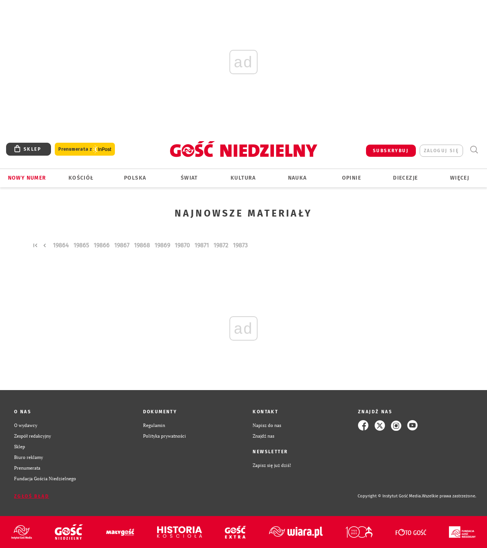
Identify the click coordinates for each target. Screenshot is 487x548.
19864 (61, 245)
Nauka (297, 178)
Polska (135, 178)
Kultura (243, 178)
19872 (220, 245)
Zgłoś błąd (31, 496)
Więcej (459, 178)
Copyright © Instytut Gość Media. (390, 496)
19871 (201, 245)
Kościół (81, 178)
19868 (142, 245)
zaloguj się (441, 150)
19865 (81, 245)
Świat (189, 178)
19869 (162, 245)
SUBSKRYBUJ (391, 150)
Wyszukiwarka (474, 150)
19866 (102, 245)
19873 (240, 245)
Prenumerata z (84, 149)
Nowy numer (27, 178)
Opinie (351, 178)
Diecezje (405, 178)
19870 (182, 245)
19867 (121, 245)
